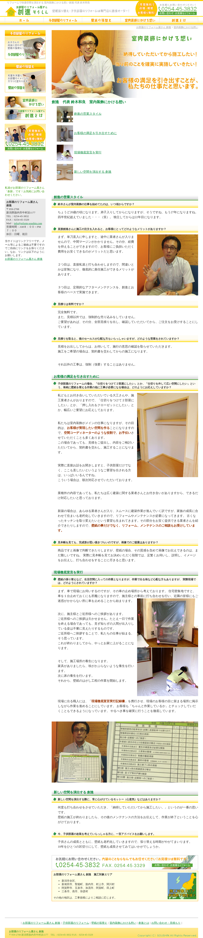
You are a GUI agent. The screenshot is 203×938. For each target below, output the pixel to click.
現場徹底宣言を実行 (79, 152)
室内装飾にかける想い (140, 20)
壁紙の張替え (101, 20)
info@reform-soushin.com (28, 223)
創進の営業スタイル (79, 113)
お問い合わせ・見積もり (165, 922)
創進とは (178, 20)
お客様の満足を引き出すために (87, 133)
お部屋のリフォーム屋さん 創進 (24, 20)
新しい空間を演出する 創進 (84, 171)
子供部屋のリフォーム (63, 20)
